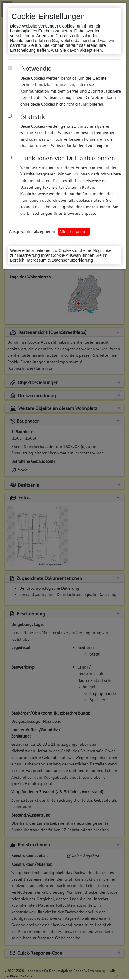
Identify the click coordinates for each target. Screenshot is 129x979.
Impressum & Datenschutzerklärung (59, 260)
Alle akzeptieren (74, 231)
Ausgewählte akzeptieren (32, 231)
